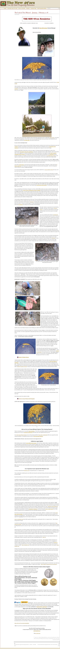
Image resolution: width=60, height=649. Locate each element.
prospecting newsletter (56, 639)
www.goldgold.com (37, 630)
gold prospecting (32, 431)
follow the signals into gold (22, 366)
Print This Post (37, 633)
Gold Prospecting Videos (41, 8)
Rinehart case (26, 470)
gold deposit (51, 154)
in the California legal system (31, 443)
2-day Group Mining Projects (21, 434)
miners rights (57, 638)
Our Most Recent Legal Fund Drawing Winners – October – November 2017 (25, 645)
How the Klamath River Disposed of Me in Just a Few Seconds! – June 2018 (49, 645)
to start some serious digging (41, 185)
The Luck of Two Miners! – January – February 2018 (31, 13)
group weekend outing (49, 169)
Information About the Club (12, 8)
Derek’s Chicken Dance (24, 357)
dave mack (49, 637)
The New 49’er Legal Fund (42, 606)
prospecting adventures (28, 432)
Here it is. (44, 537)
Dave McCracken (43, 28)
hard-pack (32, 201)
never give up (21, 164)
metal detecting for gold (51, 638)
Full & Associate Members (38, 436)
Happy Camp (51, 137)
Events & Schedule (21, 8)
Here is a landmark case (19, 519)
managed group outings (51, 155)
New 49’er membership (43, 434)
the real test (20, 204)
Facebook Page (33, 8)
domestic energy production (53, 506)
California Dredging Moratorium (42, 637)
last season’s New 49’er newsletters (26, 151)
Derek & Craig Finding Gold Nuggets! (27, 398)
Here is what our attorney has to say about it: (49, 564)
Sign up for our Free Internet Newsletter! (22, 623)
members (16, 146)
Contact (5, 8)
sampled (16, 88)
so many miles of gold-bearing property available (31, 190)
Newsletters (17, 14)
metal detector (55, 214)
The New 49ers (27, 140)
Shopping (28, 8)
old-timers (53, 238)
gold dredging (41, 638)
